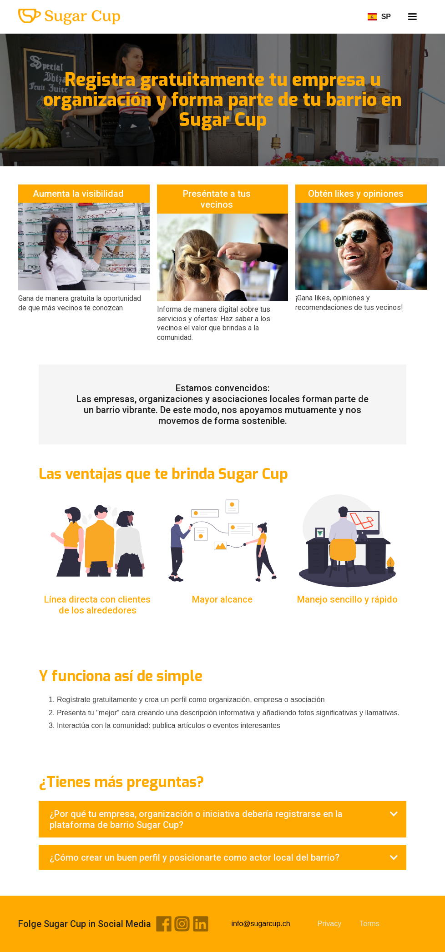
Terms (369, 923)
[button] (412, 17)
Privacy (329, 923)
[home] (69, 17)
